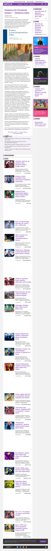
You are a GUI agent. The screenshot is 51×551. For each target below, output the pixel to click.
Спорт (35, 109)
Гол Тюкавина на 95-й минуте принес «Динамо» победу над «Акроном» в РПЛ (40, 113)
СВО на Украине (30, 1)
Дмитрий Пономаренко (26, 404)
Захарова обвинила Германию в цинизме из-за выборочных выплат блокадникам (40, 51)
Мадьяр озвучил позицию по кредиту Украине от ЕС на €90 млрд (17, 144)
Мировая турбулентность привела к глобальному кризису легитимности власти (22, 336)
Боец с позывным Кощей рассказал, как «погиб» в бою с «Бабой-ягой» (22, 223)
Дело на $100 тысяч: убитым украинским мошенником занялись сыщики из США (21, 527)
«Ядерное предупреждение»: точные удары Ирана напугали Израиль (40, 61)
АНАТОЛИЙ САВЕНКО (38, 34)
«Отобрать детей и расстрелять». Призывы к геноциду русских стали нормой (40, 92)
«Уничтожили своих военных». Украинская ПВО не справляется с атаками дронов (22, 410)
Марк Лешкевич (28, 173)
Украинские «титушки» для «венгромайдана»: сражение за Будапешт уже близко (22, 351)
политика (37, 56)
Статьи (26, 4)
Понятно (43, 541)
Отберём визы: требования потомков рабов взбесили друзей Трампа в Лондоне (22, 251)
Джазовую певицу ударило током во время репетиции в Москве (40, 81)
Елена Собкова (28, 302)
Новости (20, 4)
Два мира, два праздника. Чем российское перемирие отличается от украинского (39, 28)
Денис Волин (28, 231)
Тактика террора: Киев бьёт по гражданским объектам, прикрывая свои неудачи (22, 395)
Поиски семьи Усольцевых (41, 1)
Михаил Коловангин (27, 260)
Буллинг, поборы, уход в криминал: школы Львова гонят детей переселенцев (22, 469)
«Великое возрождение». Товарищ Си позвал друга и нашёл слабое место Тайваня (22, 366)
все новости (37, 18)
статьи (6, 158)
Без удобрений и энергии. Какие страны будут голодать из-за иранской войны (22, 455)
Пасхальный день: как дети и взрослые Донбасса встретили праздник (22, 293)
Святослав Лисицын (27, 188)
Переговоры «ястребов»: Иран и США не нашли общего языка (22, 306)
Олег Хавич (28, 203)
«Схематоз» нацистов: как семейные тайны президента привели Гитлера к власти (22, 163)
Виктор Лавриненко (27, 288)
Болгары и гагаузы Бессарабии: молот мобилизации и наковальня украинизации (22, 178)
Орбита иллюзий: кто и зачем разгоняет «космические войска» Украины (21, 237)
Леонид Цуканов (27, 315)
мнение (37, 21)
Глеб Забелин (28, 434)
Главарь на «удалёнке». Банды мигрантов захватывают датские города (23, 280)
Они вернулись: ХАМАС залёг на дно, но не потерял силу (40, 123)
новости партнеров (9, 155)
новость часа (38, 9)
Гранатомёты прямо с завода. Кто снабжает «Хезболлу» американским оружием (22, 483)
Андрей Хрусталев (27, 478)
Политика (36, 47)
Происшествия (37, 78)
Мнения (32, 4)
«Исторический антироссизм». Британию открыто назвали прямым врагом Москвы (22, 425)
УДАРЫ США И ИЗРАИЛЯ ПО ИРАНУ (40, 65)
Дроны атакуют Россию (19, 1)
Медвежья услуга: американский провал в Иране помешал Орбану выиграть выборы (21, 193)
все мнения (44, 34)
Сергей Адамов (28, 419)
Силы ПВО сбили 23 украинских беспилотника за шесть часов (40, 13)
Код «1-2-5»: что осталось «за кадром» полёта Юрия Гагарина (22, 513)
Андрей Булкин (28, 345)
